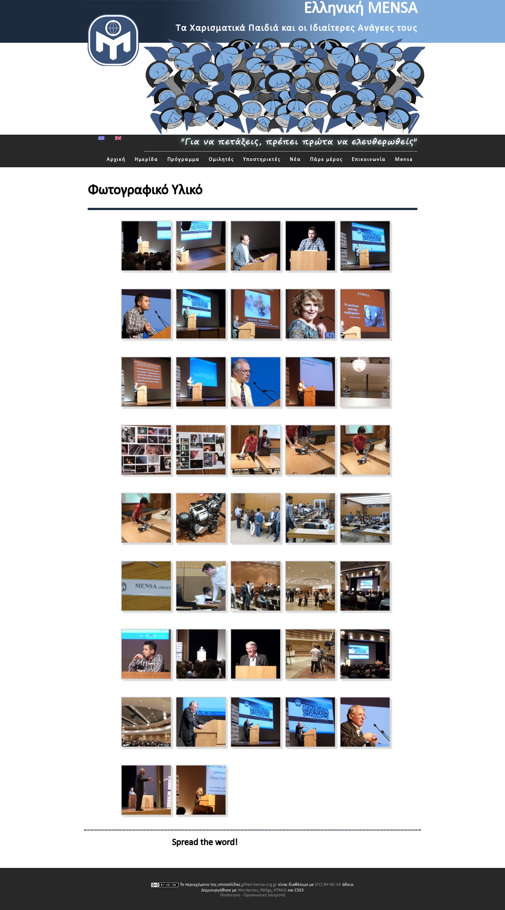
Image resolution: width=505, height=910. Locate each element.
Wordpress (248, 890)
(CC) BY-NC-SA (328, 884)
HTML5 (280, 890)
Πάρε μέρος (326, 159)
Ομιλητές (221, 159)
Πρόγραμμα (183, 159)
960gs (265, 890)
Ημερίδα (146, 159)
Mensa (404, 159)
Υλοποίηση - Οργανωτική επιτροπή (252, 894)
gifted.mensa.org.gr (259, 884)
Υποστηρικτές (262, 159)
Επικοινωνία (369, 159)
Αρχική (116, 159)
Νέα (295, 159)
